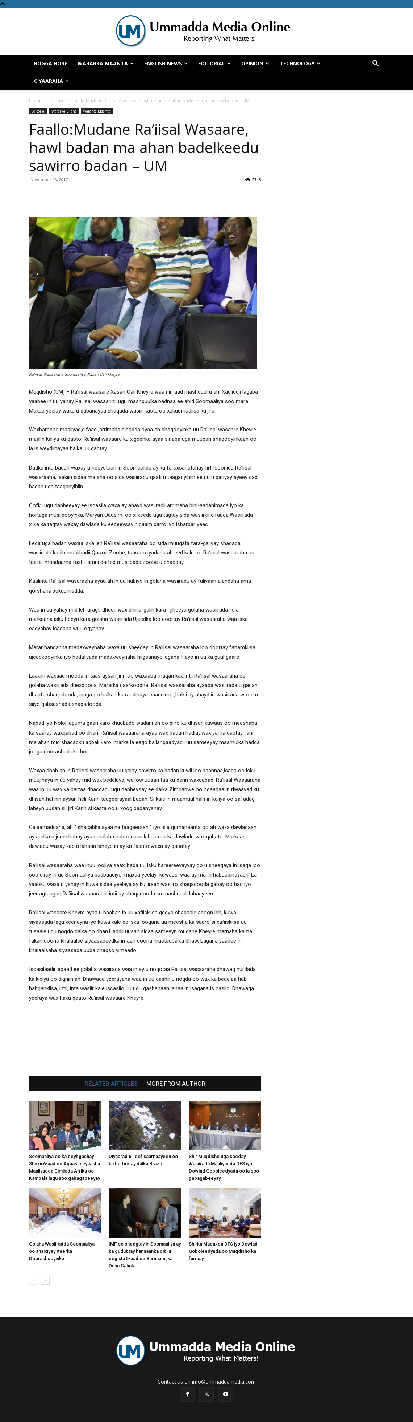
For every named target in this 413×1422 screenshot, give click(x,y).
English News (166, 63)
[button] (375, 64)
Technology (300, 63)
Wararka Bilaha (64, 111)
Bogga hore (50, 63)
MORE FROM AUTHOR (175, 1084)
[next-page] (45, 1280)
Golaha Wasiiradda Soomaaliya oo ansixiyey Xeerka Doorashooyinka (62, 1251)
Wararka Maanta (106, 63)
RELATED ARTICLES (111, 1084)
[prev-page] (33, 1280)
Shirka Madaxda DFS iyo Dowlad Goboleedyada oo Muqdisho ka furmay (223, 1251)
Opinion (255, 63)
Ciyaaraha (51, 80)
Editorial (214, 63)
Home (35, 101)
